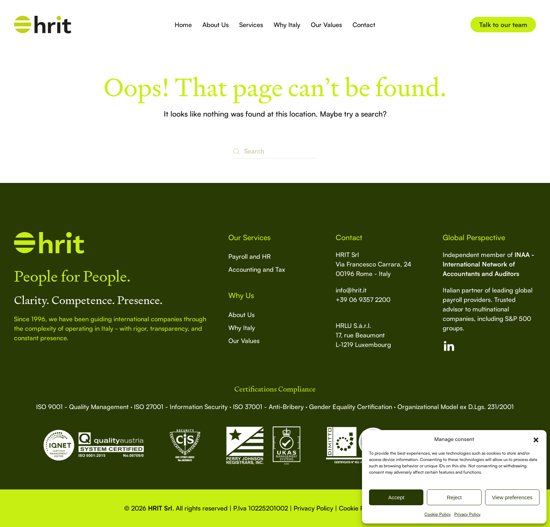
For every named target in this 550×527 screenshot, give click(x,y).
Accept (396, 497)
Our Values (326, 24)
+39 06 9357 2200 (363, 299)
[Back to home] (42, 24)
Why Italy (287, 24)
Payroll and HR (249, 256)
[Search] (275, 151)
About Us (215, 24)
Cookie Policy (437, 514)
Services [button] (251, 24)
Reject (454, 497)
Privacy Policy (467, 514)
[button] (535, 439)
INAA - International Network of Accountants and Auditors (488, 264)
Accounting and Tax (256, 269)
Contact (364, 24)
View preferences (512, 497)
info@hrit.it (351, 290)
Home (183, 24)
